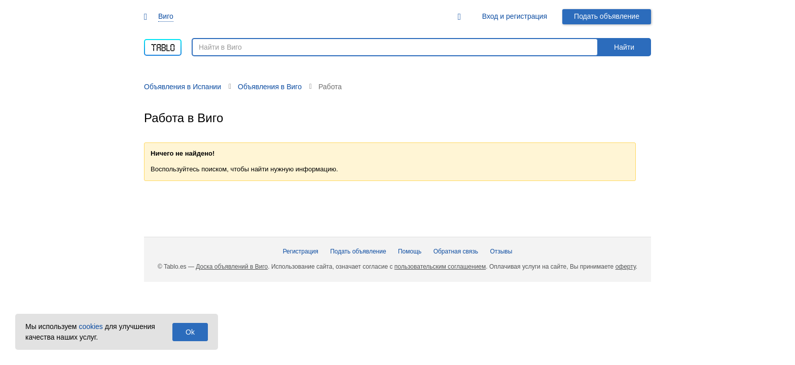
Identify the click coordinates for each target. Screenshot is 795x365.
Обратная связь (455, 251)
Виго (165, 16)
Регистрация (300, 251)
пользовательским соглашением (440, 266)
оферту (626, 266)
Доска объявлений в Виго (232, 266)
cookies (90, 326)
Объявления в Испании (182, 87)
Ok (190, 332)
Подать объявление (606, 16)
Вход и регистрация (514, 16)
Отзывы (501, 251)
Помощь (409, 251)
